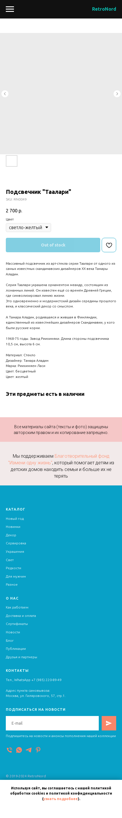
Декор (11, 535)
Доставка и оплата (21, 615)
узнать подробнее (60, 799)
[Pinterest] (38, 750)
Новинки (13, 526)
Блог (10, 640)
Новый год (15, 518)
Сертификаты (17, 624)
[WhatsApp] (19, 750)
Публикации (16, 648)
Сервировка (16, 543)
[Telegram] (28, 750)
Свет (10, 560)
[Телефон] (9, 750)
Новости (13, 632)
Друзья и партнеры (21, 657)
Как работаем (17, 607)
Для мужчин (16, 576)
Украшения (15, 551)
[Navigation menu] (10, 9)
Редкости (13, 568)
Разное (12, 584)
